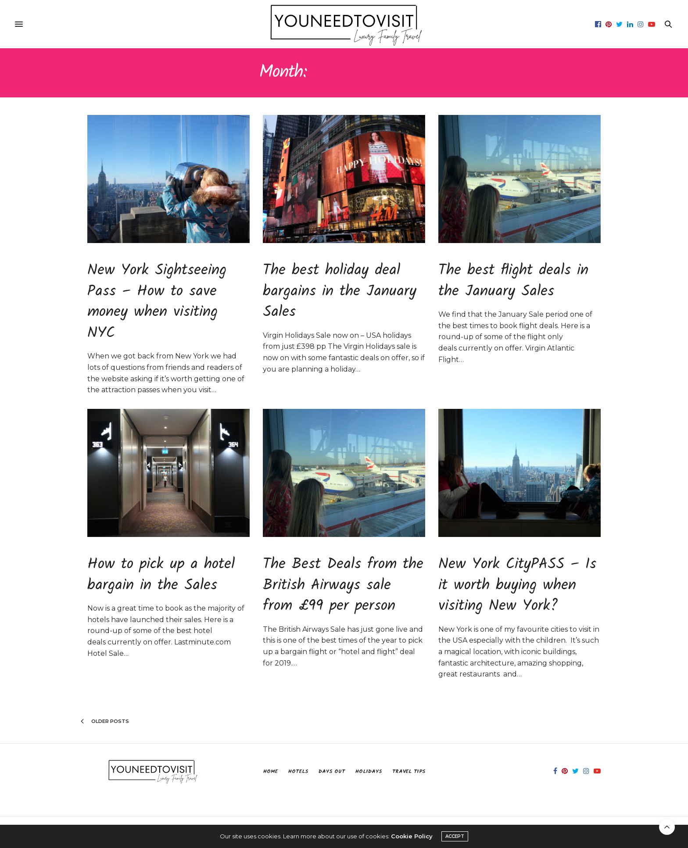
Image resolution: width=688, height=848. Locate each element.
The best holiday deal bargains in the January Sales (339, 291)
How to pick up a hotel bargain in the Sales (161, 575)
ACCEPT (454, 836)
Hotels (298, 771)
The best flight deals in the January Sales (513, 281)
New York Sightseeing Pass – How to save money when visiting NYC (156, 302)
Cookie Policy (412, 836)
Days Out (332, 771)
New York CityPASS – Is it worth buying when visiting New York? (517, 585)
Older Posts (105, 721)
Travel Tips (408, 771)
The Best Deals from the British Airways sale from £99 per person (343, 585)
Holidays (368, 771)
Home (270, 771)
